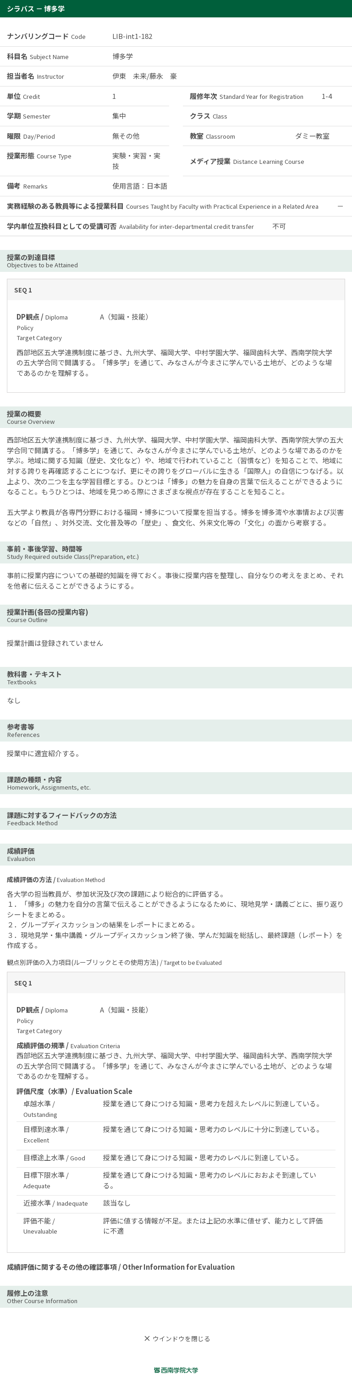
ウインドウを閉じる (176, 1338)
